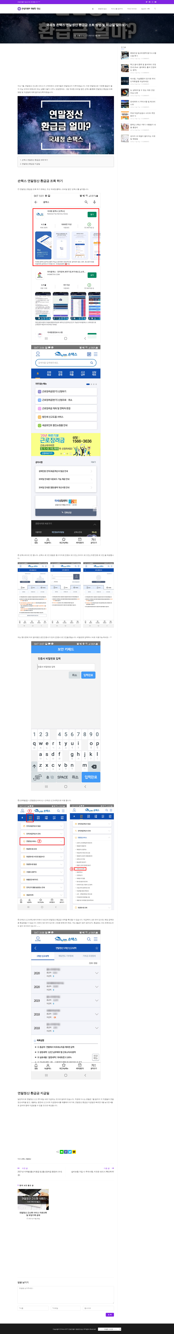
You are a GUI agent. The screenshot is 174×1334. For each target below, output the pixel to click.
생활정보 (80, 35)
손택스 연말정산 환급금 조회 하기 (35, 160)
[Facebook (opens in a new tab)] (149, 2)
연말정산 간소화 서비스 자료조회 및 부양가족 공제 (33, 1213)
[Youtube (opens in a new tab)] (155, 2)
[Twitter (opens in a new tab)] (146, 2)
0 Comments (145, 58)
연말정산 (28, 1159)
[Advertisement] (66, 63)
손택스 (23, 1159)
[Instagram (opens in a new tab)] (152, 2)
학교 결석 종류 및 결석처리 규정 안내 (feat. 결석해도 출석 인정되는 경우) (143, 67)
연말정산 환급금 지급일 (31, 164)
